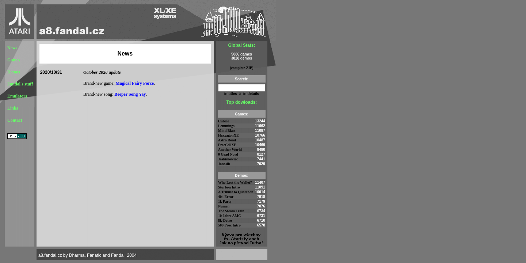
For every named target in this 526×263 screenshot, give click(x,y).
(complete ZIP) (241, 68)
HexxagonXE (228, 135)
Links (12, 108)
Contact (14, 120)
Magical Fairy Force (135, 83)
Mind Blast (227, 131)
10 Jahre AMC (229, 216)
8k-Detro (225, 220)
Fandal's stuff (20, 84)
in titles (230, 94)
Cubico (223, 121)
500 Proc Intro (229, 225)
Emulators (17, 96)
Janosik (224, 164)
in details (250, 94)
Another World (230, 150)
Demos (13, 72)
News (12, 47)
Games (13, 59)
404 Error (225, 197)
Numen (223, 206)
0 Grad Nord (228, 154)
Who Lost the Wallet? (235, 182)
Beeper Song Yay (130, 94)
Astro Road (227, 140)
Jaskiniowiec (228, 159)
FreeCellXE (227, 145)
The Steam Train (231, 211)
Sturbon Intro (229, 187)
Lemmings (226, 126)
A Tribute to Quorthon (236, 192)
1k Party (225, 201)
